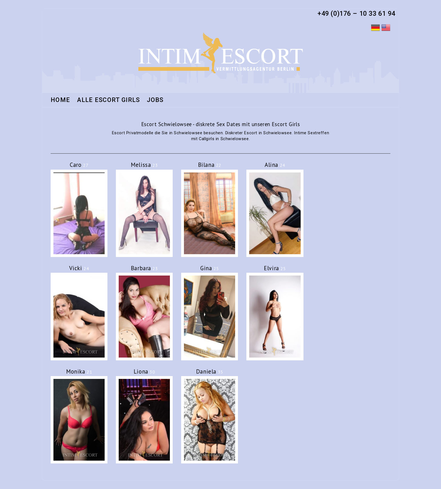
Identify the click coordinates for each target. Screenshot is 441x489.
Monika (79, 371)
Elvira (275, 268)
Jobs (155, 100)
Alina (275, 165)
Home (60, 100)
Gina (209, 268)
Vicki (79, 268)
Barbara (144, 268)
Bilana (209, 165)
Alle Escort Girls (108, 100)
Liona (144, 371)
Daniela (209, 371)
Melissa (144, 165)
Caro (79, 165)
